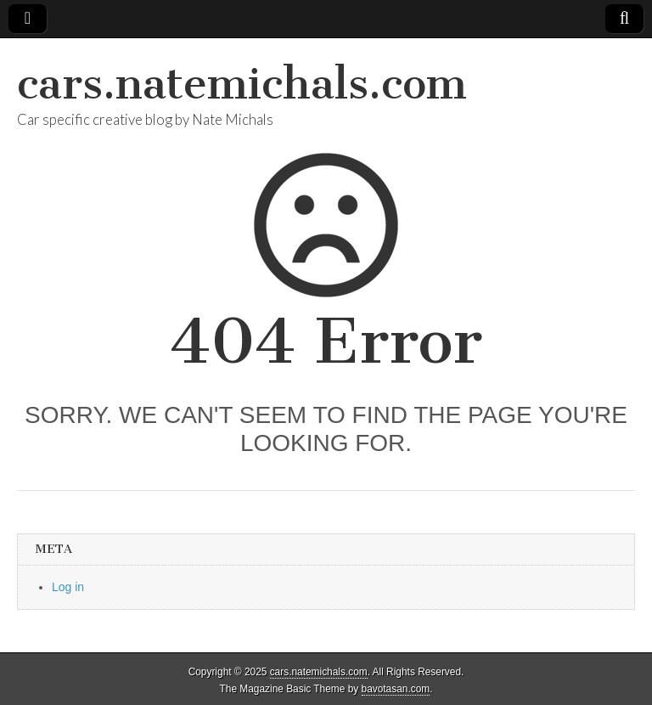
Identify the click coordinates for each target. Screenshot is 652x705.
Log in (68, 587)
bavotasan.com (396, 689)
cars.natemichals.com (242, 84)
